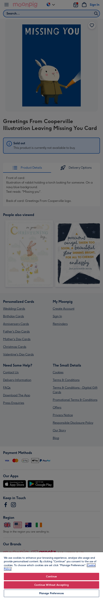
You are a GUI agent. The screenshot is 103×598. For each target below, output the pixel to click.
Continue (51, 576)
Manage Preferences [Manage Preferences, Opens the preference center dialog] (51, 593)
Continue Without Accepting (51, 584)
